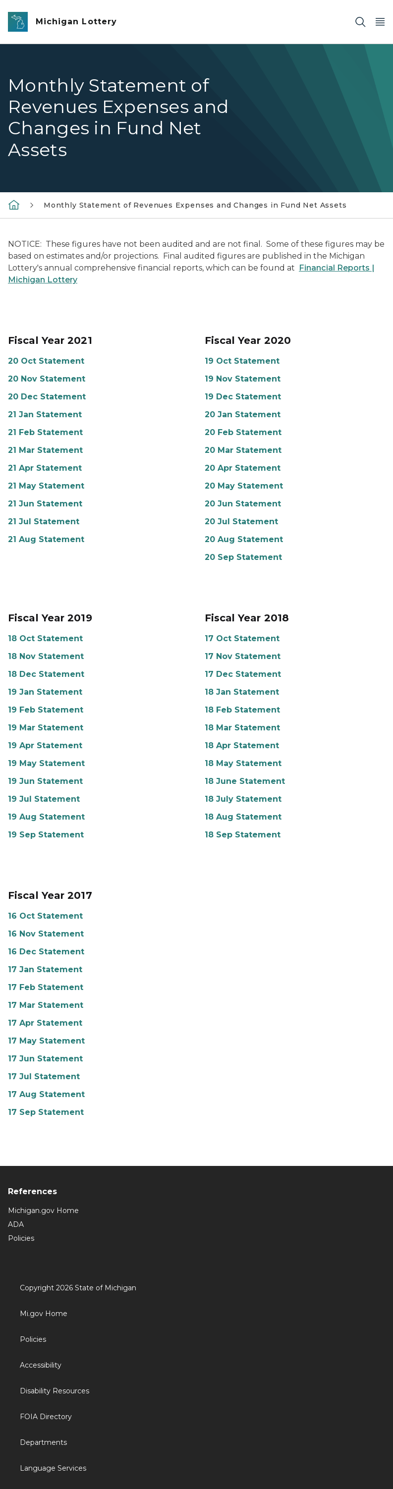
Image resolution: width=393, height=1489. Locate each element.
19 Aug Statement (46, 817)
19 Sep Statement (46, 834)
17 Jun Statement (45, 1058)
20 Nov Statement (46, 379)
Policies (21, 1238)
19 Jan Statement (45, 692)
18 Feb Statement (242, 710)
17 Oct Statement (242, 638)
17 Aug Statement (46, 1094)
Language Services (53, 1468)
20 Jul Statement (241, 521)
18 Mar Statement (242, 727)
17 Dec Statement (243, 674)
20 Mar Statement (243, 450)
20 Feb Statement (243, 432)
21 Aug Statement (46, 539)
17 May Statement (46, 1041)
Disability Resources (54, 1390)
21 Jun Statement (45, 503)
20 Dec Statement (47, 396)
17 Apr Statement (45, 1023)
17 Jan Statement (45, 969)
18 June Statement (245, 781)
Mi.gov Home (43, 1313)
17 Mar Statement (45, 1005)
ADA (16, 1224)
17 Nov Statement (243, 656)
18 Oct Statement (45, 638)
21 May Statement (46, 486)
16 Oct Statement (45, 916)
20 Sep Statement (243, 557)
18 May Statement (243, 763)
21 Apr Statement (45, 468)
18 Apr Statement (242, 745)
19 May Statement (46, 763)
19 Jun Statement (45, 781)
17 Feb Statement (45, 987)
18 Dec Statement (46, 674)
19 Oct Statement (242, 361)
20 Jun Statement (243, 503)
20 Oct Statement (46, 361)
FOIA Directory (46, 1416)
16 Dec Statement (46, 951)
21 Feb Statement (45, 432)
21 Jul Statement (43, 521)
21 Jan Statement (45, 414)
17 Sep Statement (46, 1112)
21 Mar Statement (45, 450)
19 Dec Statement (243, 396)
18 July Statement (243, 799)
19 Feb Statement (45, 710)
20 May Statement (244, 486)
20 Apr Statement (243, 468)
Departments (43, 1442)
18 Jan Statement (242, 692)
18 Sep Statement (243, 834)
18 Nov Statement (46, 656)
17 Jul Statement (44, 1076)
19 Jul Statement (44, 799)
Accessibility (40, 1365)
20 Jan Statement (243, 414)
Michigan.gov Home (43, 1210)
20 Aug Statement (244, 539)
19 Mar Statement (45, 727)
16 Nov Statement (46, 933)
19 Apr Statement (45, 745)
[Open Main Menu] (380, 22)
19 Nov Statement (243, 379)
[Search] (360, 22)
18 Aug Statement (243, 817)
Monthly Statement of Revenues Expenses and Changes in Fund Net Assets (195, 205)
